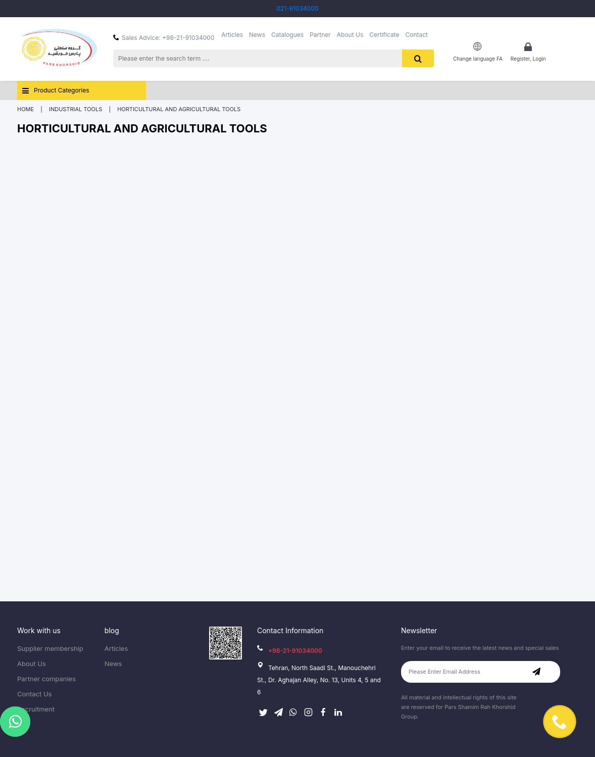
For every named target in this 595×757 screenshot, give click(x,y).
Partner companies (46, 679)
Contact (416, 34)
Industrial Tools (76, 109)
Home (25, 109)
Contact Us (34, 694)
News (257, 34)
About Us (350, 34)
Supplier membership (50, 648)
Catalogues (287, 34)
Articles (232, 34)
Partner (320, 34)
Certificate (384, 34)
